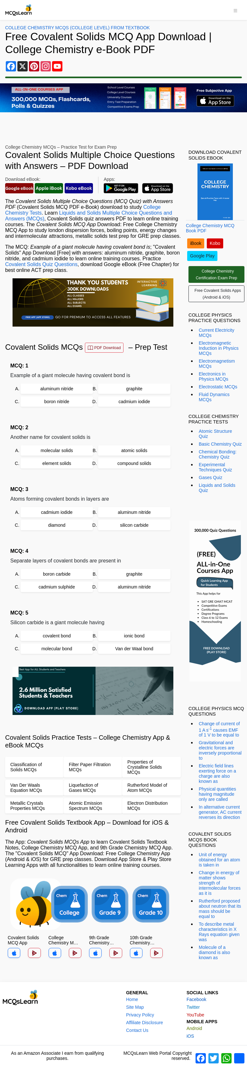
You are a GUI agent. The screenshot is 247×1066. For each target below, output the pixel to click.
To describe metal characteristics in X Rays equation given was (219, 932)
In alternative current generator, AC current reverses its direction (220, 812)
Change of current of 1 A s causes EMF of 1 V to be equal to (219, 729)
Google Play (202, 255)
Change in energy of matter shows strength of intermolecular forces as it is (220, 883)
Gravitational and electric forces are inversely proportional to (220, 750)
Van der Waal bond (134, 648)
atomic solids (134, 450)
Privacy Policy (140, 1014)
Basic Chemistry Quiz (220, 444)
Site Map (135, 1007)
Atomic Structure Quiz (215, 434)
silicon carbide (134, 525)
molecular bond (56, 648)
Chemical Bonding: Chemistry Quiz (218, 454)
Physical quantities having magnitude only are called (217, 794)
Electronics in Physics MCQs (213, 376)
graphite (134, 388)
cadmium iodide (134, 401)
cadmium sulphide (57, 586)
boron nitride (56, 401)
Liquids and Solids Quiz (217, 488)
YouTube (195, 1014)
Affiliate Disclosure (144, 1022)
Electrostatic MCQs (218, 386)
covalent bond (57, 635)
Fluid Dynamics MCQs (214, 397)
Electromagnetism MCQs (217, 363)
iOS (190, 1036)
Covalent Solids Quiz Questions (41, 264)
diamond (57, 525)
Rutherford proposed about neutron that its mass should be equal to (220, 908)
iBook (195, 243)
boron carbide (57, 574)
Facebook (196, 999)
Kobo (215, 243)
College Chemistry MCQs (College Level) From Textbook (77, 27)
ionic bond (134, 635)
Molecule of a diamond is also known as (214, 952)
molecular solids (57, 450)
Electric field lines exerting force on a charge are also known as (217, 773)
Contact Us (137, 1030)
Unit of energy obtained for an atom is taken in (219, 859)
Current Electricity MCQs (216, 333)
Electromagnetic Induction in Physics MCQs (219, 348)
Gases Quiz (210, 477)
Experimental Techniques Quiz (215, 467)
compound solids (134, 463)
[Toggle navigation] (235, 9)
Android (194, 1028)
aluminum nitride (56, 388)
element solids (56, 463)
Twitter (193, 1007)
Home (132, 999)
